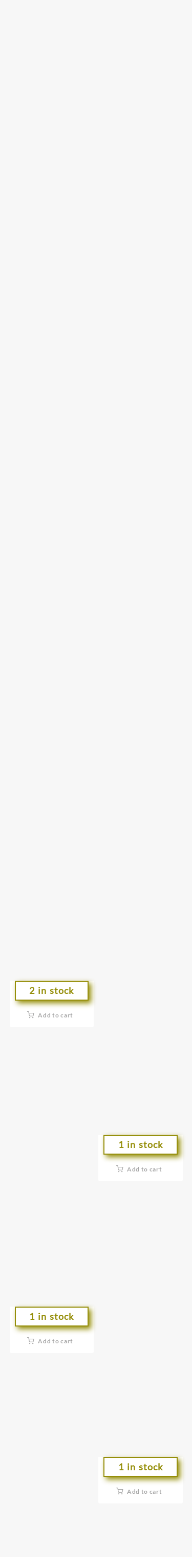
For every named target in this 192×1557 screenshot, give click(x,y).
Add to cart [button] (55, 1015)
